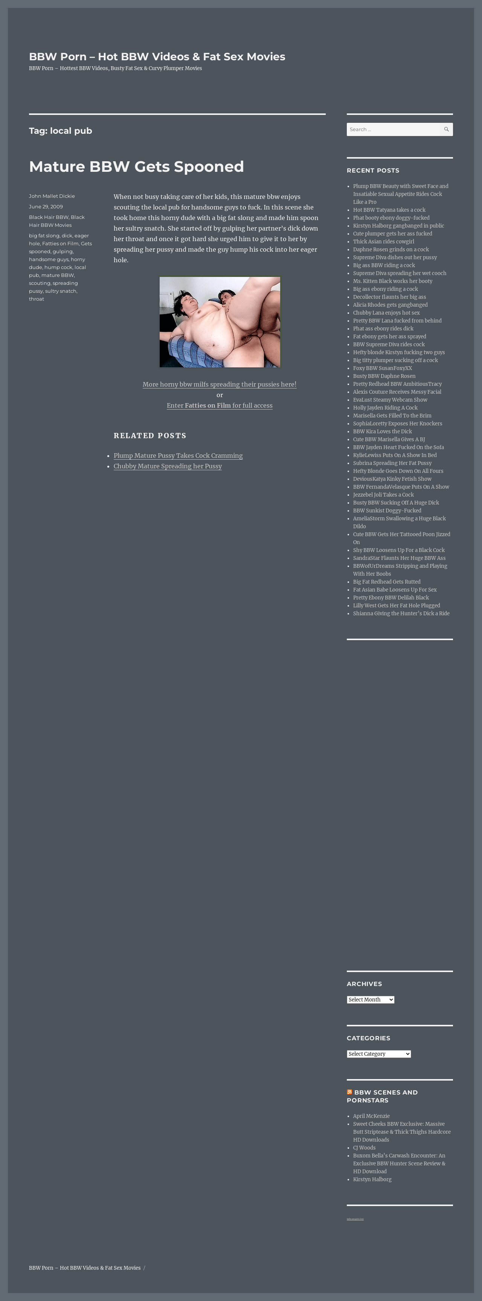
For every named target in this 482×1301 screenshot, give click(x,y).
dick (67, 235)
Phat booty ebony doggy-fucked (391, 218)
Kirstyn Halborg (372, 1179)
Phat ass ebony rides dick (383, 329)
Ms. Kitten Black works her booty (392, 281)
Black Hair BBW (49, 217)
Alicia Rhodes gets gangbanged (390, 305)
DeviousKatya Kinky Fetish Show (392, 479)
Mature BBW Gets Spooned (136, 166)
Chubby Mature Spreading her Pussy (168, 466)
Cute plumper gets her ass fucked (392, 234)
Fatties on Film (60, 243)
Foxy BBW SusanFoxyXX (382, 368)
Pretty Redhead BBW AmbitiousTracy (397, 384)
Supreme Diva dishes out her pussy (395, 257)
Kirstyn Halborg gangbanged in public (398, 226)
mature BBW (57, 275)
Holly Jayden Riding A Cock (385, 408)
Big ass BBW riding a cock (384, 265)
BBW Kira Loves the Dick (382, 431)
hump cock (58, 267)
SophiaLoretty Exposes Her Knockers (397, 423)
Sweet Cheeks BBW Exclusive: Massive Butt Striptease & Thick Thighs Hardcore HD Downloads (402, 1132)
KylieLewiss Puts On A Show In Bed (395, 455)
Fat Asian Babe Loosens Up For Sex (395, 590)
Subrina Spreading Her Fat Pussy (392, 463)
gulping (63, 251)
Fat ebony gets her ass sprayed (389, 336)
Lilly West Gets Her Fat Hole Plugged (396, 605)
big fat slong (44, 235)
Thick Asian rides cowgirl (383, 241)
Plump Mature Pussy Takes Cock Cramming (178, 455)
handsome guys (49, 259)
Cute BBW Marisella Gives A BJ (389, 439)
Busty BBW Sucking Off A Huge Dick (396, 503)
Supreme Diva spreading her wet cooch (400, 273)
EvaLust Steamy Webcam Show (390, 400)
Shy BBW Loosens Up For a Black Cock (399, 550)
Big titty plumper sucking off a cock (395, 360)
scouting (39, 283)
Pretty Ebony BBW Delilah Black (391, 598)
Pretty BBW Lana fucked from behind (397, 321)
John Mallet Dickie (52, 196)
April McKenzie (371, 1116)
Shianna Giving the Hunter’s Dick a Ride (401, 613)
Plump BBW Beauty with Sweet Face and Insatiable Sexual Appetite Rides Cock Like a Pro (400, 194)
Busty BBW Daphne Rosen (384, 376)
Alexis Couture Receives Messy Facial (397, 392)
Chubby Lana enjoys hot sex (386, 313)
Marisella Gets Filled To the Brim (392, 416)
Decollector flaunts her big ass (389, 297)
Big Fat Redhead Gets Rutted (387, 582)
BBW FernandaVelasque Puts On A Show (401, 487)
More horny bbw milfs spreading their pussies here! (220, 384)
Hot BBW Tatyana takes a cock (389, 210)
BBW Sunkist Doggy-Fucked (387, 511)
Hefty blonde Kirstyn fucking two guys (399, 352)
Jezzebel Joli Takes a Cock (383, 495)
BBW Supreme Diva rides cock (389, 344)
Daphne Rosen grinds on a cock (391, 249)
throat (36, 299)
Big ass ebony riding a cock (385, 289)
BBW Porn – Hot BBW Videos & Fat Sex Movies (157, 56)
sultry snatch (60, 291)
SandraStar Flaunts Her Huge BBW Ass (399, 558)
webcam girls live (355, 1219)
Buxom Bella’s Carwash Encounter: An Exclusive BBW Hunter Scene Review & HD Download (399, 1164)
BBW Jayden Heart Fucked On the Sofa (398, 447)
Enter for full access (220, 405)
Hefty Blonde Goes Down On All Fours (398, 471)
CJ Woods (364, 1148)
